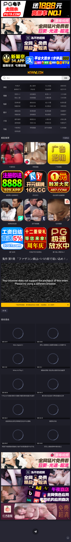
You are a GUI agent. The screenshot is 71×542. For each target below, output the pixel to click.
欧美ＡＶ (48, 94)
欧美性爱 (63, 102)
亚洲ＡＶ (17, 94)
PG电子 (17, 86)
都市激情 (17, 119)
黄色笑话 (48, 123)
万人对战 (48, 86)
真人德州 (33, 86)
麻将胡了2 (17, 89)
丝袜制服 (33, 98)
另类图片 (63, 114)
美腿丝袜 (17, 114)
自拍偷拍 (33, 94)
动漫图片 (63, 111)
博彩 (5, 87)
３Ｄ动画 (63, 94)
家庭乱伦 (33, 119)
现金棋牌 (48, 89)
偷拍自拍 (33, 102)
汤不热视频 (48, 128)
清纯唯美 (33, 114)
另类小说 (33, 123)
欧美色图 (48, 111)
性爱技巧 (63, 123)
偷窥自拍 (17, 111)
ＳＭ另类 (63, 98)
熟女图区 (48, 114)
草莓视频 (33, 128)
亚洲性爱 (17, 102)
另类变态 (63, 106)
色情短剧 (17, 131)
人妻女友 (48, 119)
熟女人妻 (17, 98)
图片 (5, 112)
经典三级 (33, 106)
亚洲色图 (33, 111)
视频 (5, 95)
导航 (5, 129)
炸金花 (33, 89)
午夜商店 (17, 128)
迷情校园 (17, 123)
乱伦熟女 (48, 106)
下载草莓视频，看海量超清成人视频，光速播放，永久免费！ (42, 305)
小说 (5, 121)
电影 (5, 104)
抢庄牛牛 (63, 89)
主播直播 (48, 98)
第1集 (4, 311)
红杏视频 (63, 128)
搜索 (65, 78)
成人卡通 (48, 102)
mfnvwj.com (35, 73)
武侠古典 (63, 119)
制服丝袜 (17, 106)
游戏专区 (63, 86)
